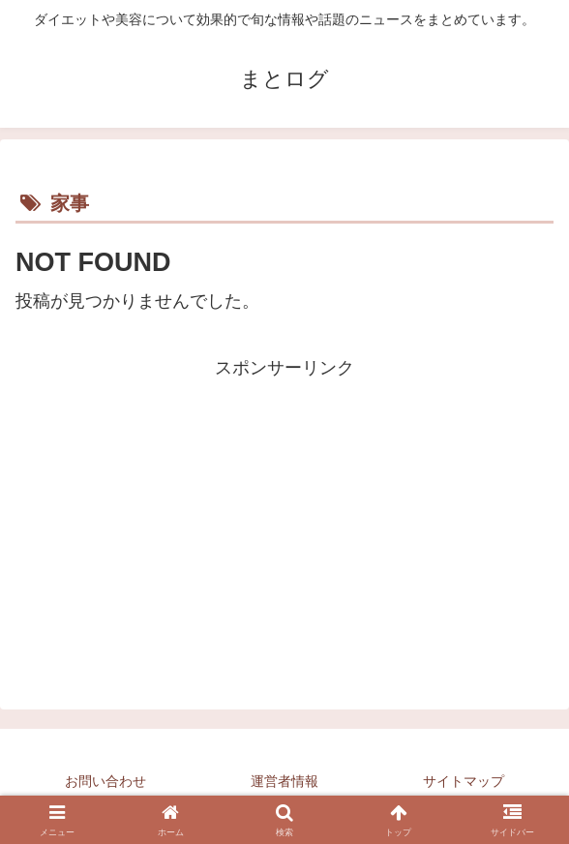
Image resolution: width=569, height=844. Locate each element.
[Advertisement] (284, 518)
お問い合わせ (105, 781)
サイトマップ (463, 781)
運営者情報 (284, 781)
